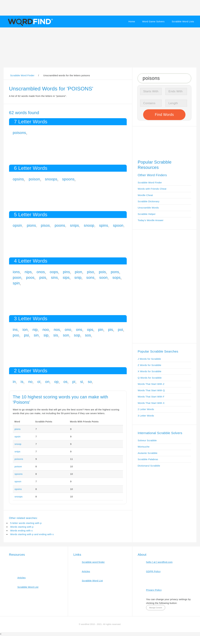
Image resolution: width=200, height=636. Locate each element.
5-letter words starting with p (26, 523)
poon (17, 277)
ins (15, 329)
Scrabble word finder (93, 562)
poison (34, 179)
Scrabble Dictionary (148, 201)
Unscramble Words (148, 207)
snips (74, 225)
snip (77, 277)
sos (88, 335)
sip (46, 335)
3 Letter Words (146, 415)
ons (79, 329)
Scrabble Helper (147, 214)
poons (60, 225)
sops (116, 277)
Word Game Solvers (153, 21)
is (22, 382)
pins (66, 272)
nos (57, 329)
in (14, 382)
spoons (68, 179)
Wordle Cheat (145, 195)
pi (73, 382)
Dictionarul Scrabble (149, 465)
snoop (89, 225)
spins (103, 225)
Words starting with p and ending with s (32, 534)
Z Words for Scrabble (149, 365)
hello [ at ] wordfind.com (159, 562)
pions (31, 225)
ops (90, 329)
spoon (118, 225)
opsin (17, 225)
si (81, 382)
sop (77, 335)
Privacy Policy (154, 590)
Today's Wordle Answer (150, 220)
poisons (19, 133)
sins (54, 277)
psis (42, 277)
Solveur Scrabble (147, 440)
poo (16, 335)
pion (78, 272)
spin (16, 283)
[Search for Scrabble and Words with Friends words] (164, 78)
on (47, 382)
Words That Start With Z (151, 384)
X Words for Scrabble (149, 371)
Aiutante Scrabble (147, 453)
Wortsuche (144, 446)
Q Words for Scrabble (150, 377)
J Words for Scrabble (149, 359)
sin (36, 335)
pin (100, 329)
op (56, 382)
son (66, 335)
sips (66, 277)
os (65, 382)
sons (90, 277)
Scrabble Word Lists (183, 21)
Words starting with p (21, 526)
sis (55, 335)
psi (26, 335)
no (30, 382)
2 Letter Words (146, 409)
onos (41, 272)
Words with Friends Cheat (152, 188)
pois (102, 272)
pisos (45, 225)
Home (131, 21)
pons (115, 272)
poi (120, 329)
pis (110, 329)
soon (103, 277)
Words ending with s (21, 530)
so (90, 382)
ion (25, 329)
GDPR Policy (153, 571)
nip (35, 329)
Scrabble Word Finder (150, 182)
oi (38, 382)
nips (28, 272)
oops (54, 272)
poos (30, 277)
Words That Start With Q (151, 390)
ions (16, 272)
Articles (21, 577)
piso (90, 272)
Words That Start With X (151, 403)
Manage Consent (155, 608)
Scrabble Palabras (148, 459)
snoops (51, 179)
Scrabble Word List (27, 587)
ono (68, 329)
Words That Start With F (151, 396)
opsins (18, 179)
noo (45, 329)
